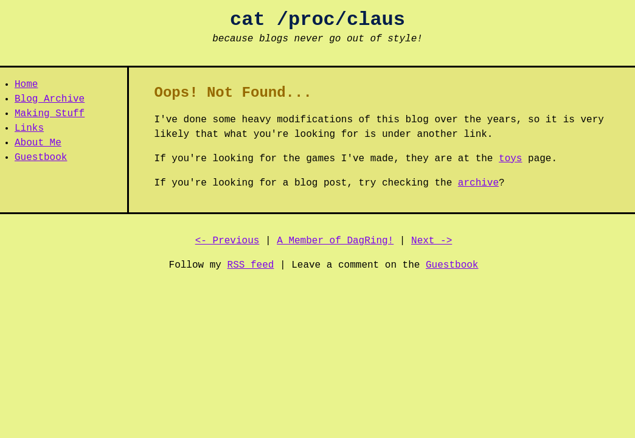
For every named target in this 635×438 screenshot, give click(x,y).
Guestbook (41, 157)
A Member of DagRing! (335, 240)
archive (478, 183)
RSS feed (250, 265)
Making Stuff (50, 113)
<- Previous (227, 240)
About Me (38, 142)
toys (510, 158)
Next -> (431, 240)
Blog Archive (50, 99)
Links (29, 128)
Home (26, 84)
